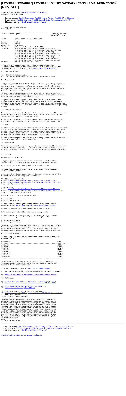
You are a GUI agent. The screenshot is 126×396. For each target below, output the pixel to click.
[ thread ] (29, 22)
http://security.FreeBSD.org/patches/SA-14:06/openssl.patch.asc (34, 214)
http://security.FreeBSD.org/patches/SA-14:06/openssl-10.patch (34, 221)
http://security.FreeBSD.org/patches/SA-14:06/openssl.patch (32, 212)
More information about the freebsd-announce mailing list (21, 394)
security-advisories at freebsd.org (34, 12)
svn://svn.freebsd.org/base (39, 317)
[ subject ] (36, 22)
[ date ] (23, 22)
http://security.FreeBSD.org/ (45, 77)
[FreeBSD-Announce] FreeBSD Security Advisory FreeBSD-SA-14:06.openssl (46, 18)
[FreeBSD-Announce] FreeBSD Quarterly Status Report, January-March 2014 (43, 20)
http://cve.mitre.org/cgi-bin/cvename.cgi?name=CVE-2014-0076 (30, 332)
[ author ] (43, 22)
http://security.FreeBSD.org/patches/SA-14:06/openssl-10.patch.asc (35, 223)
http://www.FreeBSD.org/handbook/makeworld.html (36, 241)
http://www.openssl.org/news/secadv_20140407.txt (25, 338)
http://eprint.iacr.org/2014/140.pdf (20, 340)
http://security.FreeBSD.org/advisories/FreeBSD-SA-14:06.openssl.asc (34, 346)
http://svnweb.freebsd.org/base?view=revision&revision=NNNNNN (30, 324)
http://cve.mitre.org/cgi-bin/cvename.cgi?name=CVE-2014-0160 (30, 334)
